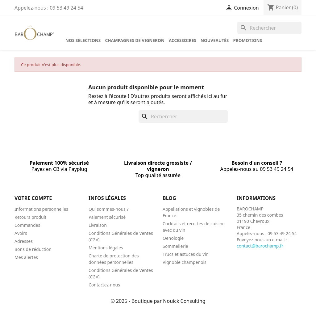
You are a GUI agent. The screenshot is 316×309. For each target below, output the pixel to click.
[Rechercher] (269, 28)
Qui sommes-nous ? (109, 209)
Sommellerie (175, 246)
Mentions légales (106, 248)
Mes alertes (26, 257)
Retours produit (30, 217)
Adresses (24, 241)
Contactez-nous (104, 285)
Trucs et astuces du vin (186, 254)
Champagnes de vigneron (134, 40)
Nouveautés (215, 40)
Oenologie (173, 238)
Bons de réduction (33, 249)
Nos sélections (83, 40)
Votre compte (33, 198)
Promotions (247, 40)
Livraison (98, 225)
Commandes (27, 225)
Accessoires (182, 40)
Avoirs (21, 233)
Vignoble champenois (184, 262)
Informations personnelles (41, 209)
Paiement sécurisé (107, 217)
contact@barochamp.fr (260, 246)
